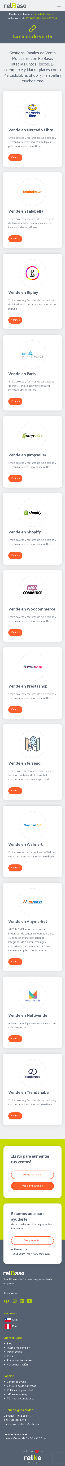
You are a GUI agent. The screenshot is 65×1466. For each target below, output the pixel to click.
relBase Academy (17, 1394)
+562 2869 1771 (32, 18)
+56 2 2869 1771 (20, 1253)
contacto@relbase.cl (43, 14)
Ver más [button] (15, 158)
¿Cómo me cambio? (18, 1348)
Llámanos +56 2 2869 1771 (18, 1415)
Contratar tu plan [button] (32, 1174)
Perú (10, 1326)
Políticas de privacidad (20, 1390)
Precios (11, 1356)
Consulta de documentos (21, 1386)
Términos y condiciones (20, 1398)
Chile (10, 1320)
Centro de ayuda (16, 1381)
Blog (9, 1343)
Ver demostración (17, 1364)
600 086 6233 (49, 18)
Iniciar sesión (14, 1352)
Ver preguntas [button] (32, 1240)
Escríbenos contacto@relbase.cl (21, 1424)
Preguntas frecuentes (19, 1360)
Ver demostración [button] (32, 1186)
